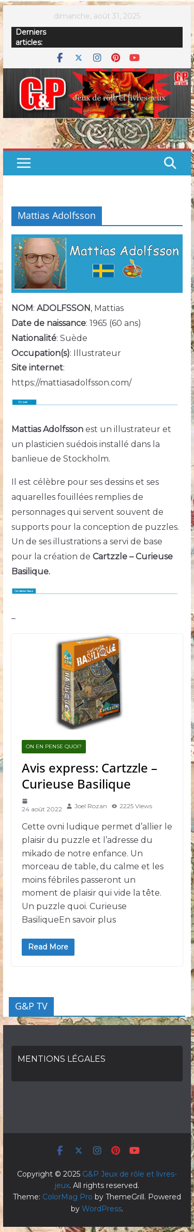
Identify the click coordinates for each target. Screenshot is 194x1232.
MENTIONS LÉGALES (62, 1059)
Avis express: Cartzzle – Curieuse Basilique (89, 775)
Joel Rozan (90, 806)
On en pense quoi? (54, 746)
